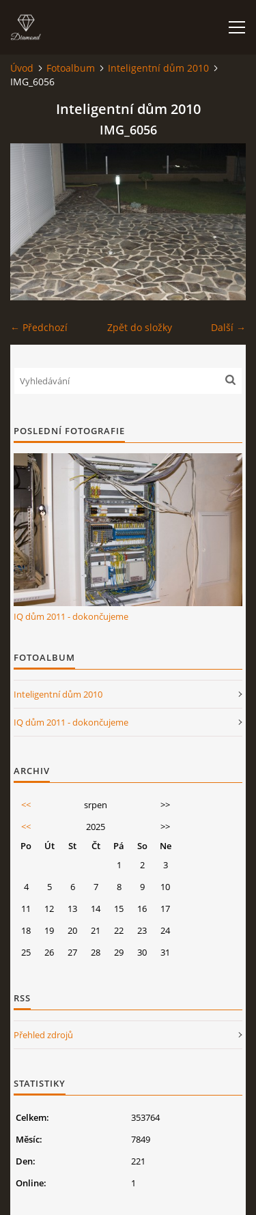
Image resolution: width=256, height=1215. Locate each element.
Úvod (21, 67)
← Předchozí (39, 327)
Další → (228, 327)
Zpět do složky (139, 327)
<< (26, 805)
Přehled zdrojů (43, 1035)
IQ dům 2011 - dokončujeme (71, 616)
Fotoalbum (70, 67)
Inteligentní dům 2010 (158, 67)
